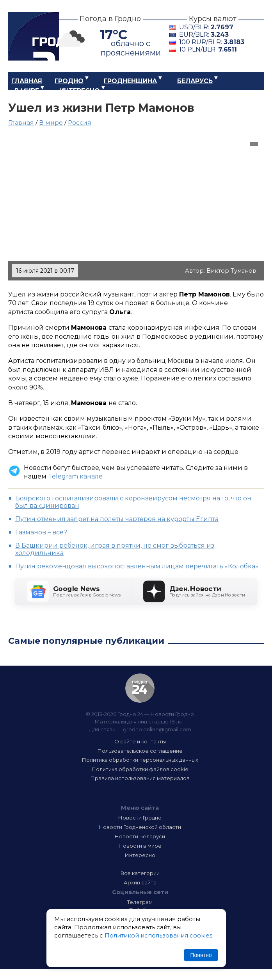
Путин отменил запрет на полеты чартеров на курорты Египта (117, 519)
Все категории (140, 873)
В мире (26, 91)
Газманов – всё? (41, 532)
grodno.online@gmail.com (157, 729)
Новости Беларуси (140, 836)
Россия (79, 122)
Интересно (79, 91)
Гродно (69, 81)
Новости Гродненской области (140, 827)
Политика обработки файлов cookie (140, 769)
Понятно (201, 955)
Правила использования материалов (140, 778)
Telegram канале (75, 476)
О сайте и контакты (140, 741)
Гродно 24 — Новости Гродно (140, 688)
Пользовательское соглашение (140, 751)
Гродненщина (130, 81)
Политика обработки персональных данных (140, 760)
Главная (26, 81)
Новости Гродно (140, 817)
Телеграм (140, 902)
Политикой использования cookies (158, 935)
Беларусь (195, 81)
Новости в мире (140, 846)
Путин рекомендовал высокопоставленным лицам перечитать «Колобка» (136, 566)
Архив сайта (140, 882)
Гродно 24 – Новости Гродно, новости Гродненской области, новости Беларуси (33, 36)
